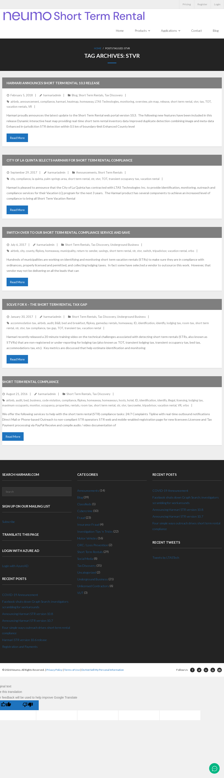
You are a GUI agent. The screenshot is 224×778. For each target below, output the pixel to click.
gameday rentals (106, 323)
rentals (75, 405)
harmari (61, 102)
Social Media (85, 559)
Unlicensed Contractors (93, 586)
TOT (208, 102)
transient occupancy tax (124, 179)
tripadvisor (159, 251)
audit (50, 323)
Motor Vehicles (87, 538)
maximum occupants (15, 405)
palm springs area (55, 179)
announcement (29, 102)
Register (202, 4)
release (164, 102)
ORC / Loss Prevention (92, 545)
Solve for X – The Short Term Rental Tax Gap (47, 305)
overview (141, 102)
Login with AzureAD (15, 566)
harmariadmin (52, 95)
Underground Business (124, 245)
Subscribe (8, 522)
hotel (130, 400)
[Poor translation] (28, 705)
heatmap (73, 102)
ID (135, 323)
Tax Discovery (114, 95)
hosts (122, 400)
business (35, 400)
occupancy (47, 405)
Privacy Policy (54, 670)
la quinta (37, 179)
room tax (188, 323)
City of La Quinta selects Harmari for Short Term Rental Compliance (70, 160)
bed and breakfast (73, 323)
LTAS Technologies (107, 102)
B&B (57, 323)
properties (62, 405)
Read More (17, 138)
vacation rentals (17, 107)
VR (30, 107)
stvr (196, 102)
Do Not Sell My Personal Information (103, 670)
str (92, 179)
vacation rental (149, 179)
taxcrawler (134, 405)
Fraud (81, 518)
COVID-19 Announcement (20, 595)
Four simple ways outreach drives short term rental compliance (36, 630)
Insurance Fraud (88, 525)
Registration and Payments (20, 647)
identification (146, 323)
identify (160, 323)
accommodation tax (23, 323)
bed (26, 400)
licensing (182, 400)
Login (217, 4)
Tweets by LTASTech (165, 558)
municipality (67, 251)
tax (202, 102)
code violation (51, 400)
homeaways (109, 400)
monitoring (127, 102)
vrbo (191, 251)
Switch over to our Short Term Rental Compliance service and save (68, 233)
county (30, 251)
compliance (47, 102)
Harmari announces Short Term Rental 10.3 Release (53, 83)
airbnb (14, 102)
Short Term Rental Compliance (30, 382)
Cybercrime (85, 511)
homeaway (87, 102)
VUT (80, 593)
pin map (154, 102)
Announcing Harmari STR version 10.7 (27, 621)
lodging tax (174, 323)
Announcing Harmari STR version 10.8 (27, 614)
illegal (171, 400)
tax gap (51, 328)
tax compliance (35, 328)
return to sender (87, 251)
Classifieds (84, 504)
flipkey (40, 251)
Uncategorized (86, 572)
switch (147, 251)
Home (97, 49)
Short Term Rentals (91, 95)
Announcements (86, 172)
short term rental (181, 102)
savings (103, 251)
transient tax (73, 328)
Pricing (187, 4)
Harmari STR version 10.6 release (24, 640)
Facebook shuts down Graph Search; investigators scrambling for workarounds (35, 604)
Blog (74, 95)
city (12, 179)
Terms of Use (72, 670)
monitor (35, 405)
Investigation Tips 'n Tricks (95, 532)
